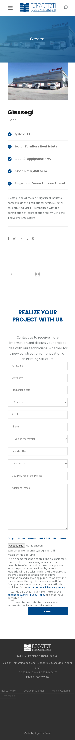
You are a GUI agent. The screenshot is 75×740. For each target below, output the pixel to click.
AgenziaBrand (43, 733)
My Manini (10, 696)
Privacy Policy (8, 691)
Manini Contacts (61, 691)
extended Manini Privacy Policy (46, 587)
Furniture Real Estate (41, 146)
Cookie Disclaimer (34, 691)
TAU (29, 134)
